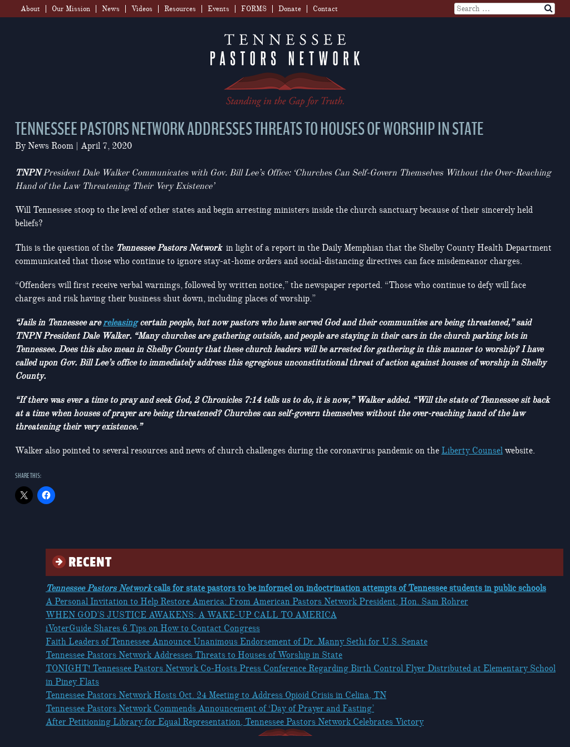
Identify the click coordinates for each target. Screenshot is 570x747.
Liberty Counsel (472, 450)
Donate (289, 9)
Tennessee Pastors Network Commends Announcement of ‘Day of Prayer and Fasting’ (210, 708)
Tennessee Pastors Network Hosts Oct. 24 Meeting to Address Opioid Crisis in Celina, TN (216, 695)
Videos (142, 9)
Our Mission (71, 9)
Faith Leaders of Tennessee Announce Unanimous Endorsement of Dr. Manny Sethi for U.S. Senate (237, 641)
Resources (180, 9)
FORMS (254, 9)
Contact (325, 9)
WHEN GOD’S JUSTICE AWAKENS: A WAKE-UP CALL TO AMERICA (191, 615)
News (111, 9)
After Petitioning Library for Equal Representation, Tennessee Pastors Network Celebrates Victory (235, 722)
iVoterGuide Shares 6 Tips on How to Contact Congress (153, 628)
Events (218, 9)
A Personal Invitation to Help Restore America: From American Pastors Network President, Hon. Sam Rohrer (257, 601)
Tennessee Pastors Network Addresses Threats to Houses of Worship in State (194, 655)
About (30, 9)
